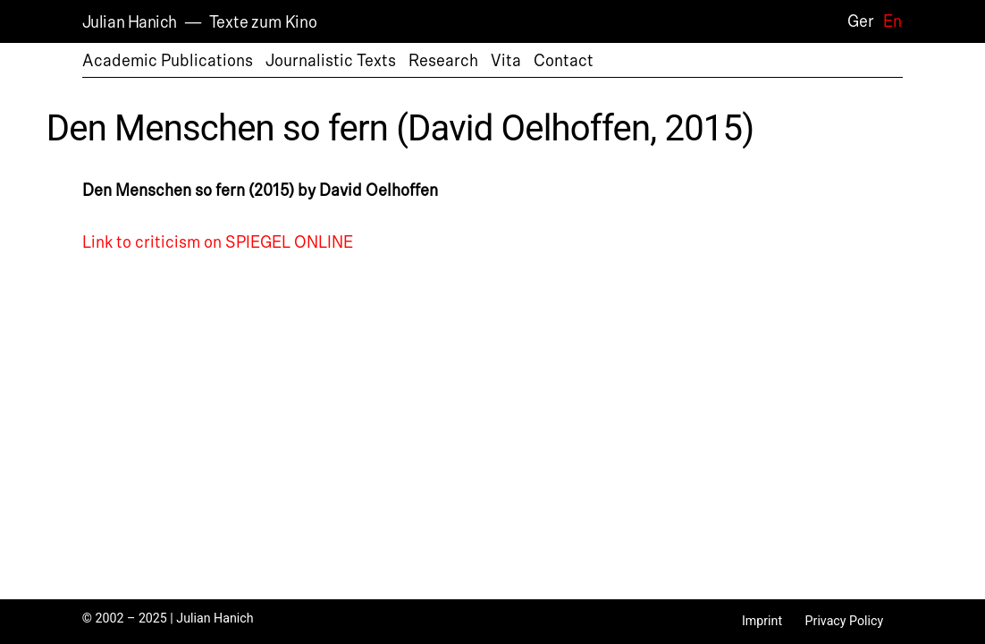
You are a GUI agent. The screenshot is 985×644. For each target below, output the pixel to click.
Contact (564, 61)
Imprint (762, 621)
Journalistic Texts (330, 61)
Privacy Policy (844, 621)
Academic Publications (167, 61)
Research (443, 61)
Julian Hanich (129, 22)
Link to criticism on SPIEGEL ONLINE (217, 242)
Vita (506, 61)
